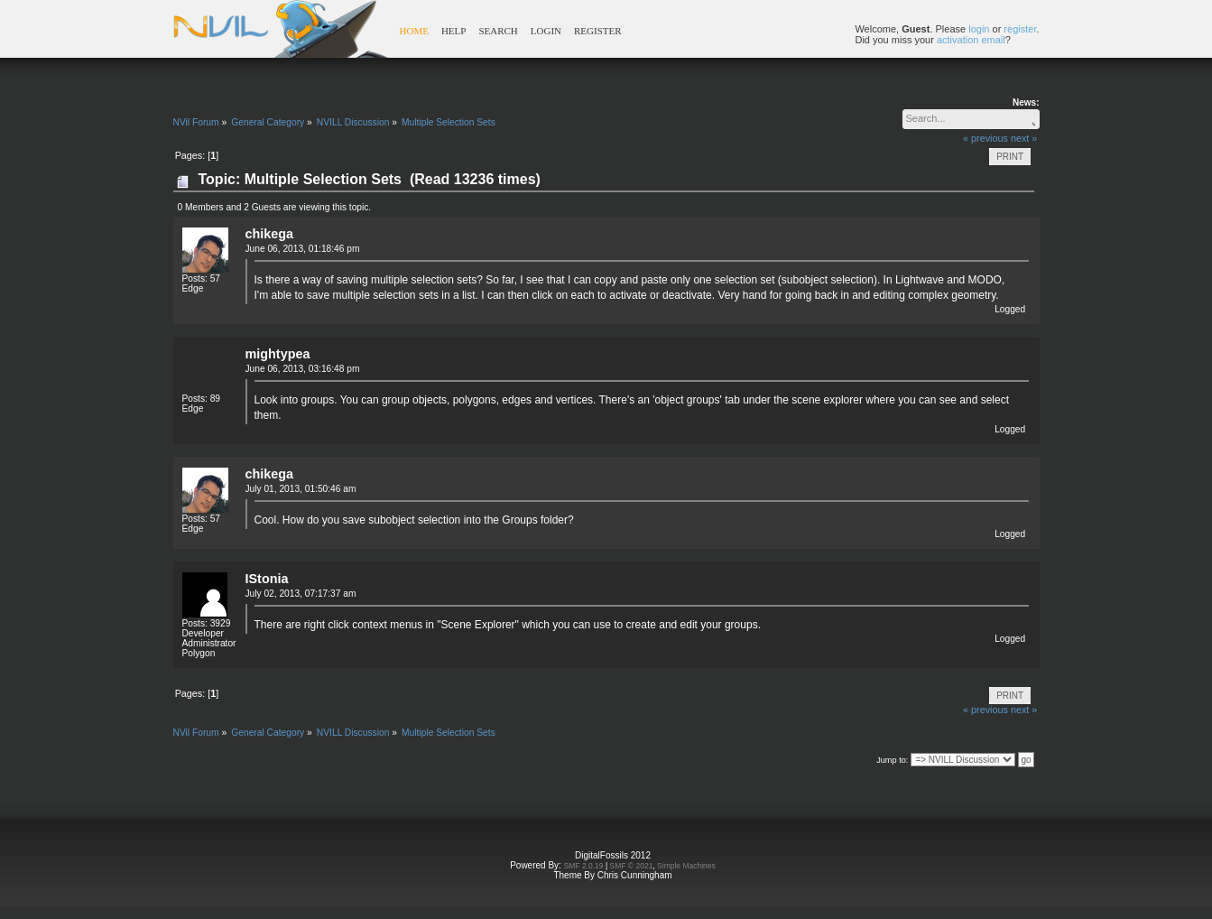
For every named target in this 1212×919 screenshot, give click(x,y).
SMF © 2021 (631, 865)
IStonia (267, 578)
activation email (971, 39)
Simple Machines (686, 865)
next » (1024, 138)
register (1020, 28)
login (978, 28)
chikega (269, 234)
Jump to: (892, 760)
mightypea (277, 354)
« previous (985, 138)
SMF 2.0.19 (584, 865)
